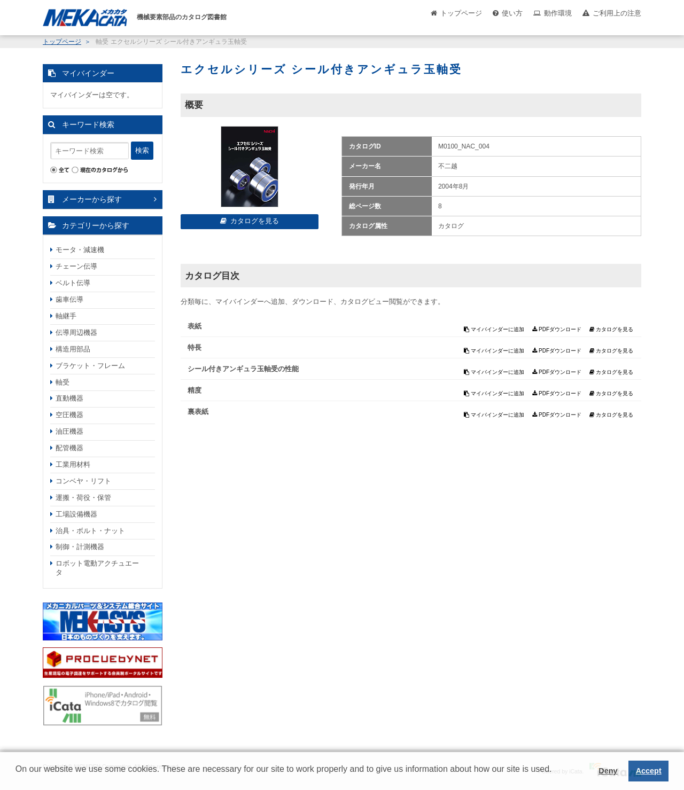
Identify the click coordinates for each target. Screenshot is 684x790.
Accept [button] (649, 770)
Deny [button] (607, 770)
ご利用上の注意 (617, 13)
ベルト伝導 (73, 283)
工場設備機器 (76, 514)
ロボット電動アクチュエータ (97, 567)
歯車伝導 (69, 299)
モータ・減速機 (80, 250)
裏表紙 (198, 412)
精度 (194, 390)
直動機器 (69, 398)
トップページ (461, 13)
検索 (142, 150)
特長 (194, 347)
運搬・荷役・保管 (83, 498)
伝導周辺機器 (76, 332)
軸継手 (66, 316)
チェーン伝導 (76, 266)
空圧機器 (69, 415)
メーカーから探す (92, 199)
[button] (17, 777)
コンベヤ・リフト (83, 481)
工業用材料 (73, 464)
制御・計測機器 (80, 547)
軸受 (62, 382)
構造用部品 (73, 349)
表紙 (194, 326)
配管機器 (69, 448)
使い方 (512, 13)
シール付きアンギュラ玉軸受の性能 (243, 369)
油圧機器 (69, 431)
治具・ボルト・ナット (90, 531)
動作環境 (558, 13)
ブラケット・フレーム (90, 366)
